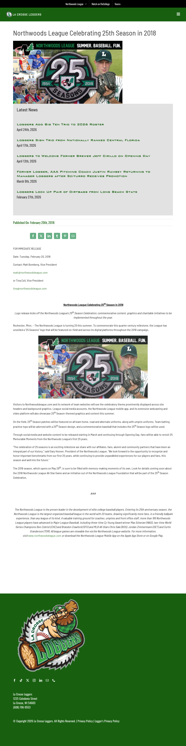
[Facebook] (33, 236)
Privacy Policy (85, 721)
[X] (41, 236)
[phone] (53, 680)
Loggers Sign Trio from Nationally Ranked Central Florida (78, 140)
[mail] (47, 680)
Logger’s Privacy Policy (107, 721)
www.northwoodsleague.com (44, 537)
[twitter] (27, 680)
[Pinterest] (65, 236)
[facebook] (14, 680)
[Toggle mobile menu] (179, 14)
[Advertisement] (93, 567)
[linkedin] (40, 680)
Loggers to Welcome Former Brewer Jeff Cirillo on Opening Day (83, 156)
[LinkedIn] (49, 236)
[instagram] (34, 680)
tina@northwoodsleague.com (30, 290)
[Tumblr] (57, 236)
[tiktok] (21, 680)
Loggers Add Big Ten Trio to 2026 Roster (60, 125)
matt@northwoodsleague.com (30, 274)
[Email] (73, 236)
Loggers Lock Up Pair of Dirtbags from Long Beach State (77, 192)
